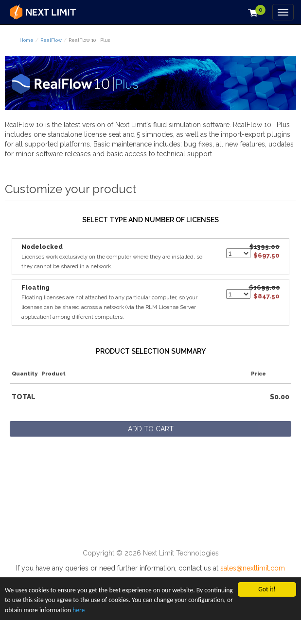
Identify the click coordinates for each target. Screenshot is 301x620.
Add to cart (151, 429)
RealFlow (51, 40)
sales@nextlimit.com (252, 568)
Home (26, 40)
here (78, 610)
